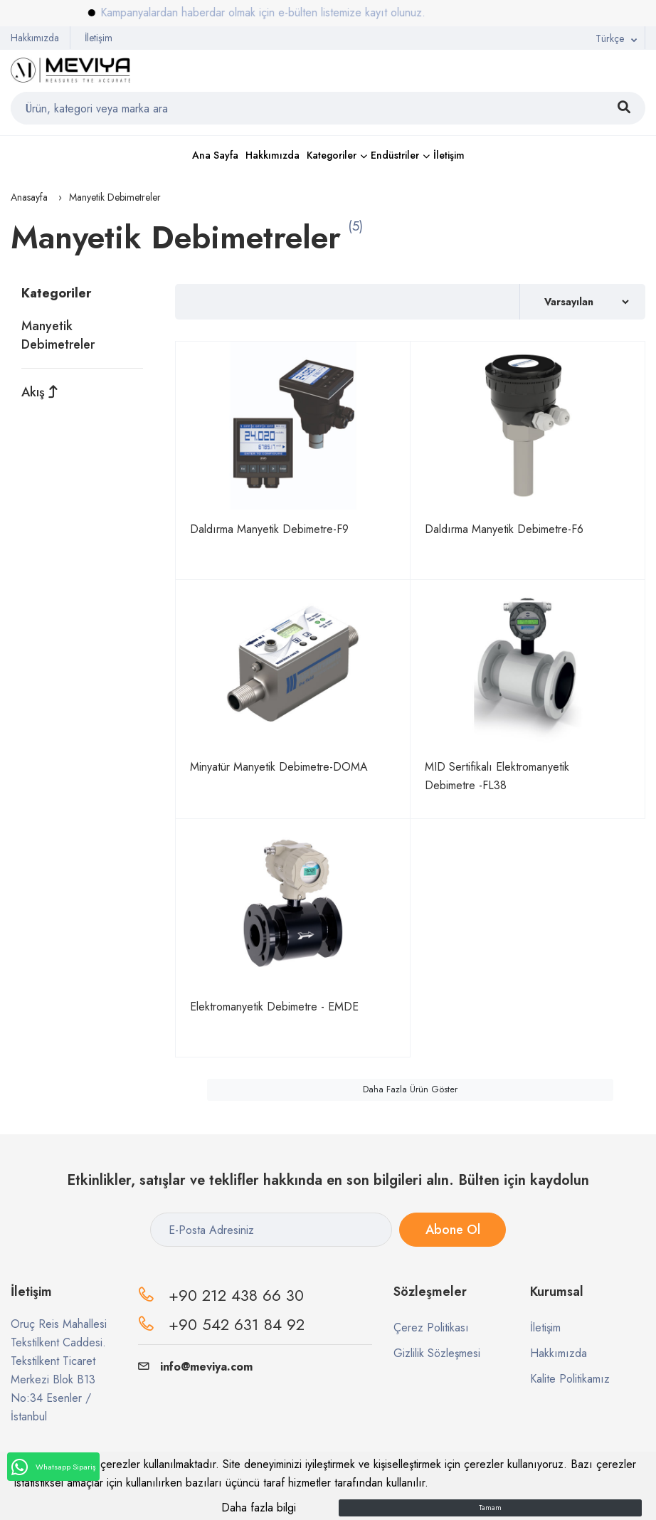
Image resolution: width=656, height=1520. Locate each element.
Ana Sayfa (215, 155)
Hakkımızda (35, 38)
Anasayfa (29, 197)
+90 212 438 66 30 (236, 1295)
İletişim (98, 38)
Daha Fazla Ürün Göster (410, 1089)
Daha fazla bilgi (258, 1507)
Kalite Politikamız (570, 1379)
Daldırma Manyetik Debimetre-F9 (269, 529)
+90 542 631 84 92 (237, 1324)
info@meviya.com (195, 1366)
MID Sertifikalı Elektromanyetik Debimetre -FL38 (497, 776)
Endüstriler (395, 155)
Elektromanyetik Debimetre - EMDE (274, 1006)
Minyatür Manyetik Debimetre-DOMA (279, 767)
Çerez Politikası (431, 1327)
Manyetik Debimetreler (58, 335)
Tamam (490, 1507)
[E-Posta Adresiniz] (271, 1230)
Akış (39, 392)
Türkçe (610, 38)
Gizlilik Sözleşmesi (436, 1353)
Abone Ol (452, 1229)
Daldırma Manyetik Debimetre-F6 (504, 529)
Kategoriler (331, 155)
